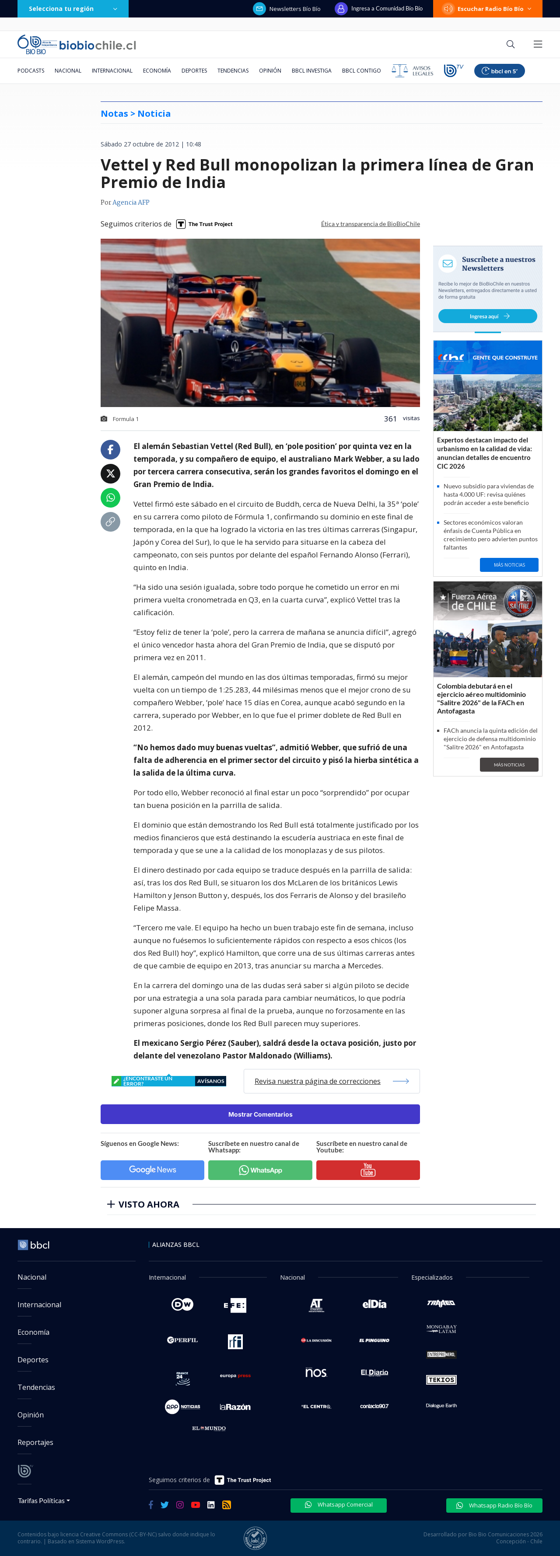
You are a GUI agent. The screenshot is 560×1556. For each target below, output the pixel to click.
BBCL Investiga (312, 70)
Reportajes (35, 1442)
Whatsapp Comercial (339, 1504)
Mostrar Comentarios (260, 1114)
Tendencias (232, 70)
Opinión (270, 70)
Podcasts (31, 70)
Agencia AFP (131, 203)
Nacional (68, 70)
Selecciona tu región (73, 8)
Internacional (112, 70)
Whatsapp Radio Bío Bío (494, 1505)
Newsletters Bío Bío (287, 8)
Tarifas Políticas (41, 1500)
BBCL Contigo (361, 70)
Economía (157, 70)
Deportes (194, 70)
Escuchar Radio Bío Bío (487, 9)
